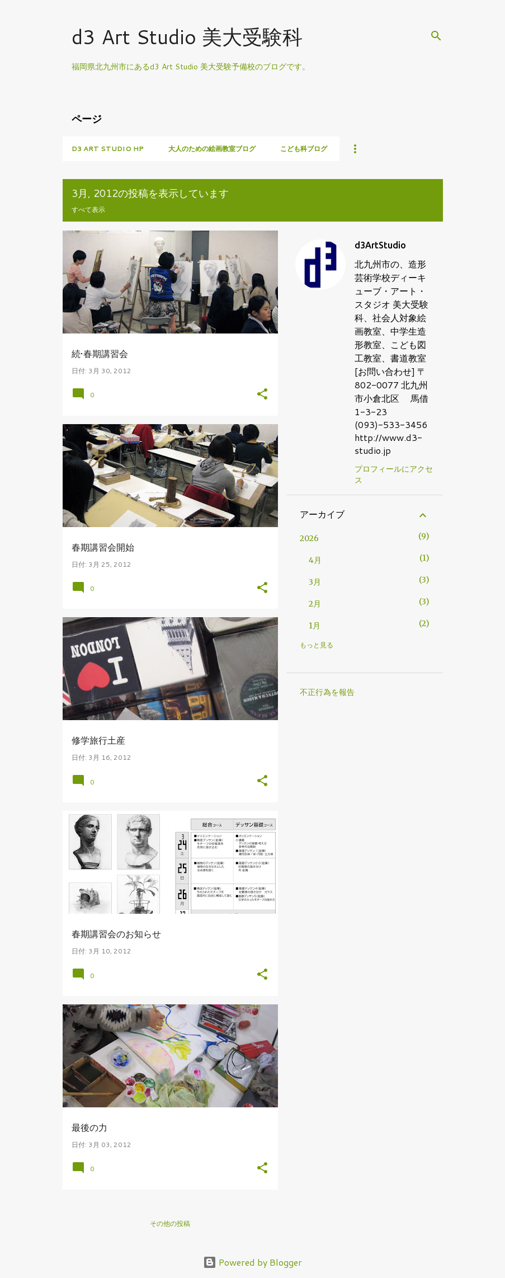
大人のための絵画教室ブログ (212, 148)
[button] (262, 394)
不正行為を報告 (327, 692)
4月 (315, 560)
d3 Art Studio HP (108, 148)
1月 (314, 626)
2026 (309, 538)
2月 (315, 604)
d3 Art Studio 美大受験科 (187, 36)
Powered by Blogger (252, 1262)
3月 (315, 582)
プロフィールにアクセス (394, 474)
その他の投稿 (170, 1223)
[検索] (436, 35)
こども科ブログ (303, 148)
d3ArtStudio (380, 245)
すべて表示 (88, 209)
